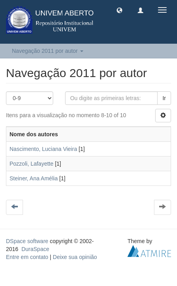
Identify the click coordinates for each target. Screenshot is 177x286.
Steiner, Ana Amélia (34, 178)
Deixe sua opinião (75, 257)
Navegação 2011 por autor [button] (47, 51)
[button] (119, 10)
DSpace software (27, 241)
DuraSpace (35, 249)
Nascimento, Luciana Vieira (43, 149)
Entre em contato (27, 257)
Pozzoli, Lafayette (32, 163)
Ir (164, 98)
